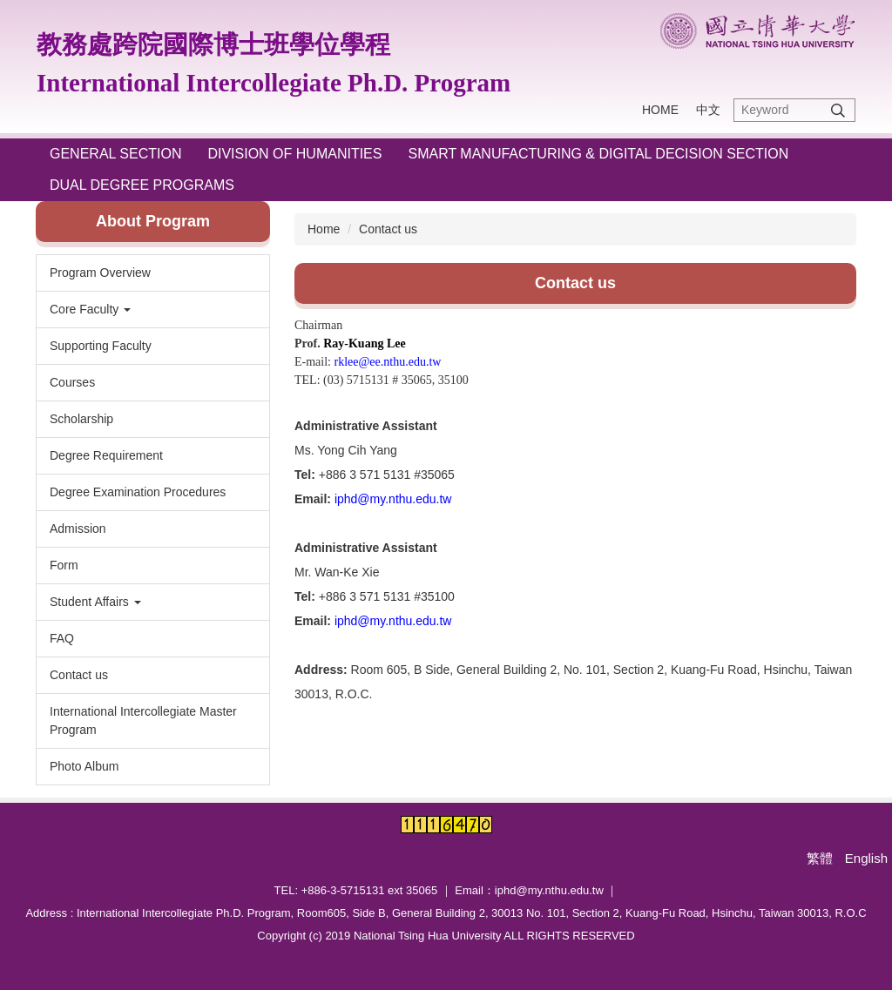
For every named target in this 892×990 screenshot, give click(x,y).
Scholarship (81, 419)
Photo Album (84, 766)
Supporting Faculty (101, 346)
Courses (72, 382)
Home (323, 229)
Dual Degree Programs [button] (142, 185)
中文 (708, 110)
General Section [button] (115, 153)
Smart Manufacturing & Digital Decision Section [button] (598, 153)
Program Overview (100, 272)
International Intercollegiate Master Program (143, 720)
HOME (660, 110)
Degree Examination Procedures (138, 492)
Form (64, 565)
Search (838, 110)
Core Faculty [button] (90, 309)
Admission (78, 528)
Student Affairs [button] (95, 602)
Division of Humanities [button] (294, 153)
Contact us (79, 675)
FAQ (62, 638)
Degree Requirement (106, 455)
